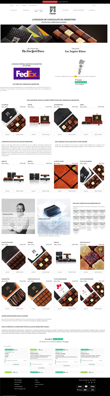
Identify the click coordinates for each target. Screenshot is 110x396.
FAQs (36, 380)
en (12, 5)
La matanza (85, 330)
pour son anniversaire (65, 146)
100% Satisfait (18, 380)
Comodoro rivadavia (38, 330)
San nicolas (5, 333)
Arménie (32, 320)
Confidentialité (18, 386)
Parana (34, 331)
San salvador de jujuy (14, 333)
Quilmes (44, 331)
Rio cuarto (58, 331)
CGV (36, 386)
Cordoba (54, 330)
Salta (68, 331)
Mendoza (18, 331)
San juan (87, 331)
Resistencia (51, 331)
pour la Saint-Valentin (77, 146)
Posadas (39, 331)
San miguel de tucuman (97, 331)
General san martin (75, 330)
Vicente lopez (42, 333)
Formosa (67, 330)
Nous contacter (39, 384)
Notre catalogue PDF (20, 389)
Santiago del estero (32, 333)
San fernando (74, 331)
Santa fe (23, 333)
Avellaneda (5, 330)
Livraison (37, 382)
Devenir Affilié (18, 382)
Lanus (97, 330)
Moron (23, 331)
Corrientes (61, 330)
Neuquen (28, 331)
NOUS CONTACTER (33, 5)
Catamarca (28, 330)
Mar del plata (10, 331)
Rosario (64, 331)
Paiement (17, 384)
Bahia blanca (12, 330)
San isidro (82, 331)
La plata (92, 330)
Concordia (48, 330)
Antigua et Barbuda (42, 320)
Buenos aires (20, 330)
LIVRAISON (24, 5)
